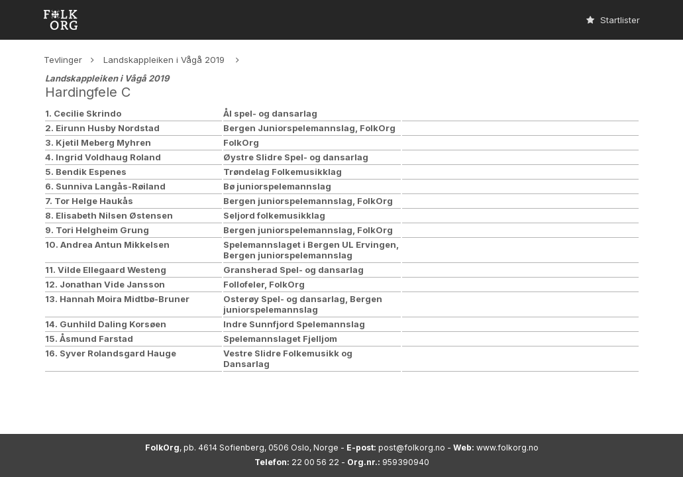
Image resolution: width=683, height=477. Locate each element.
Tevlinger (63, 59)
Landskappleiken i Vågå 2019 (165, 59)
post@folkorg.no (411, 447)
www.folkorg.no (507, 447)
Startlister (613, 20)
